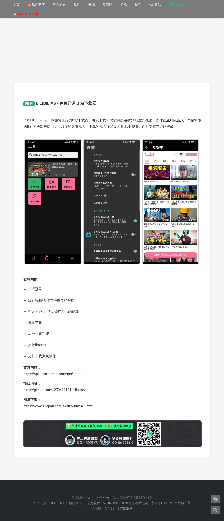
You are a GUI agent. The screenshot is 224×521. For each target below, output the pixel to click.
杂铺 (154, 503)
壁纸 (91, 4)
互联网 (107, 4)
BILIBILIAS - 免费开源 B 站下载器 (59, 103)
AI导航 (109, 508)
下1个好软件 (91, 503)
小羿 (87, 497)
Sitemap (124, 508)
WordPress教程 (117, 503)
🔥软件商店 (36, 4)
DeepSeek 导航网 (64, 503)
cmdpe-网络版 (172, 503)
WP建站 (155, 4)
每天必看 (59, 4)
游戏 (123, 4)
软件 (77, 4)
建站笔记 (141, 503)
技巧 (138, 4)
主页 (16, 4)
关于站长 (102, 497)
